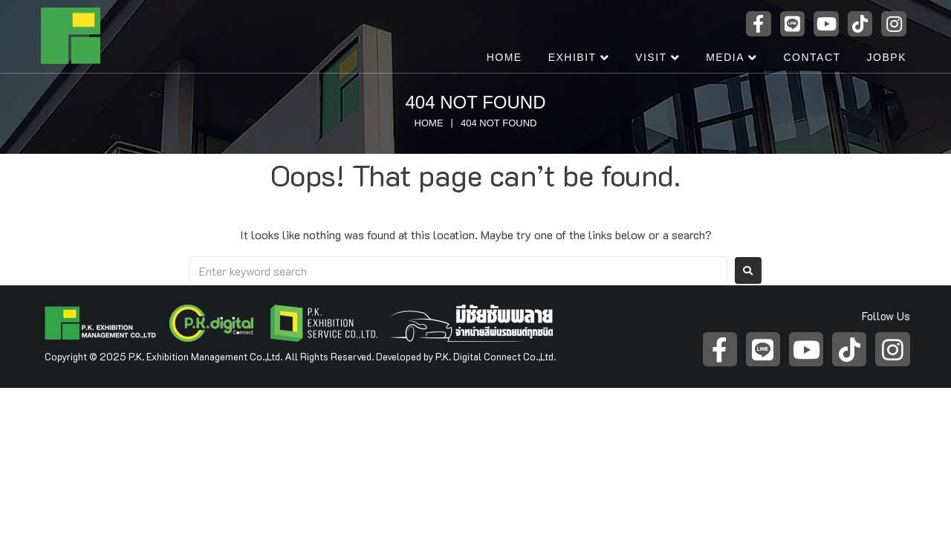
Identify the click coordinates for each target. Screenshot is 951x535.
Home (429, 123)
